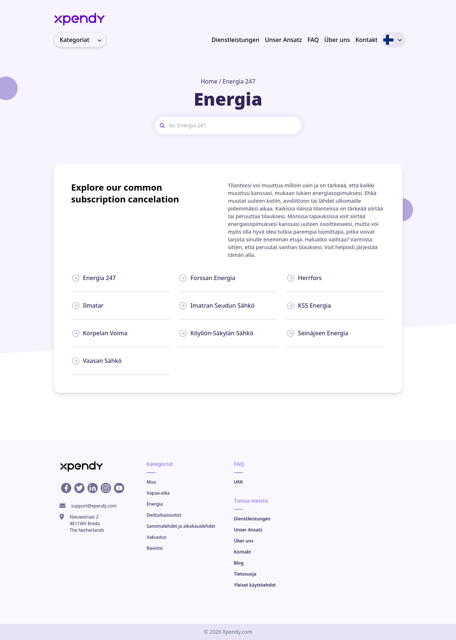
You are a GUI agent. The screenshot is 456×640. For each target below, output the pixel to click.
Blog (239, 563)
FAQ (313, 40)
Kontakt (366, 40)
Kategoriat (83, 39)
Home (209, 81)
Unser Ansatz (283, 40)
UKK (238, 482)
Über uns (337, 40)
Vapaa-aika (158, 493)
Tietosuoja (245, 574)
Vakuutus (156, 537)
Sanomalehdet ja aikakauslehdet (181, 526)
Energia (155, 504)
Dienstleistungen (235, 40)
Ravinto (154, 548)
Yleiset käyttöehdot (255, 585)
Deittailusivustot (164, 515)
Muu (151, 482)
